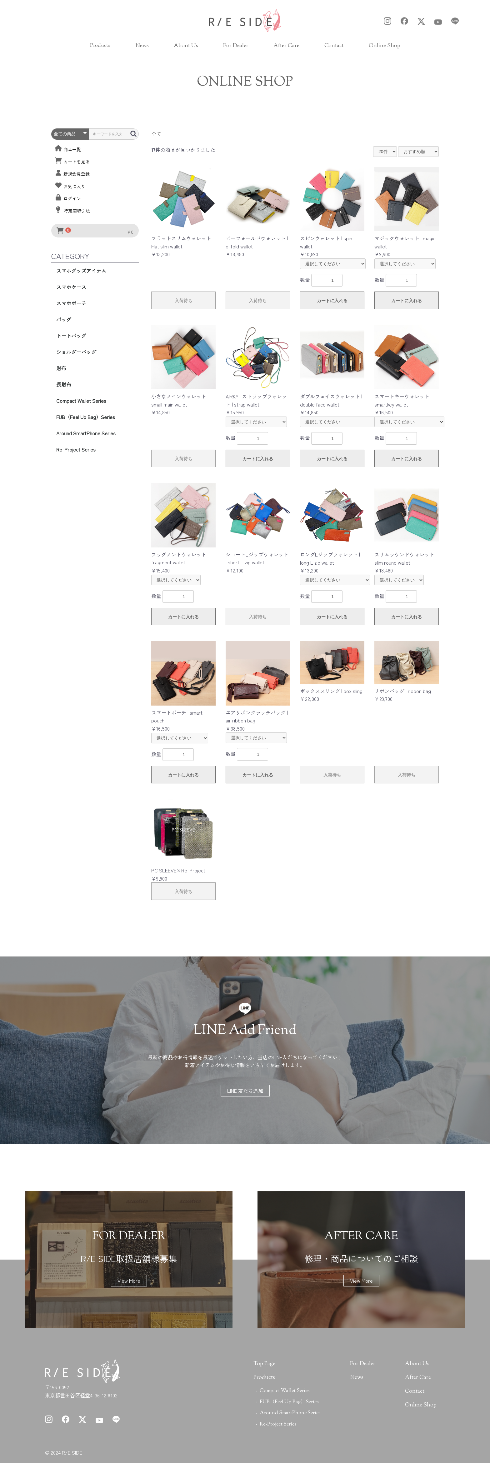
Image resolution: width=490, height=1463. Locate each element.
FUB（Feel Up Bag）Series (85, 417)
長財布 (63, 384)
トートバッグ (71, 335)
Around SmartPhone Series (86, 433)
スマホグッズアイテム (81, 270)
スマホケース (71, 287)
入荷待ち (183, 300)
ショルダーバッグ (76, 352)
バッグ (63, 319)
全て (156, 133)
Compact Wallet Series (81, 400)
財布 (61, 368)
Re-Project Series (76, 449)
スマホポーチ (71, 303)
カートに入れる (332, 300)
